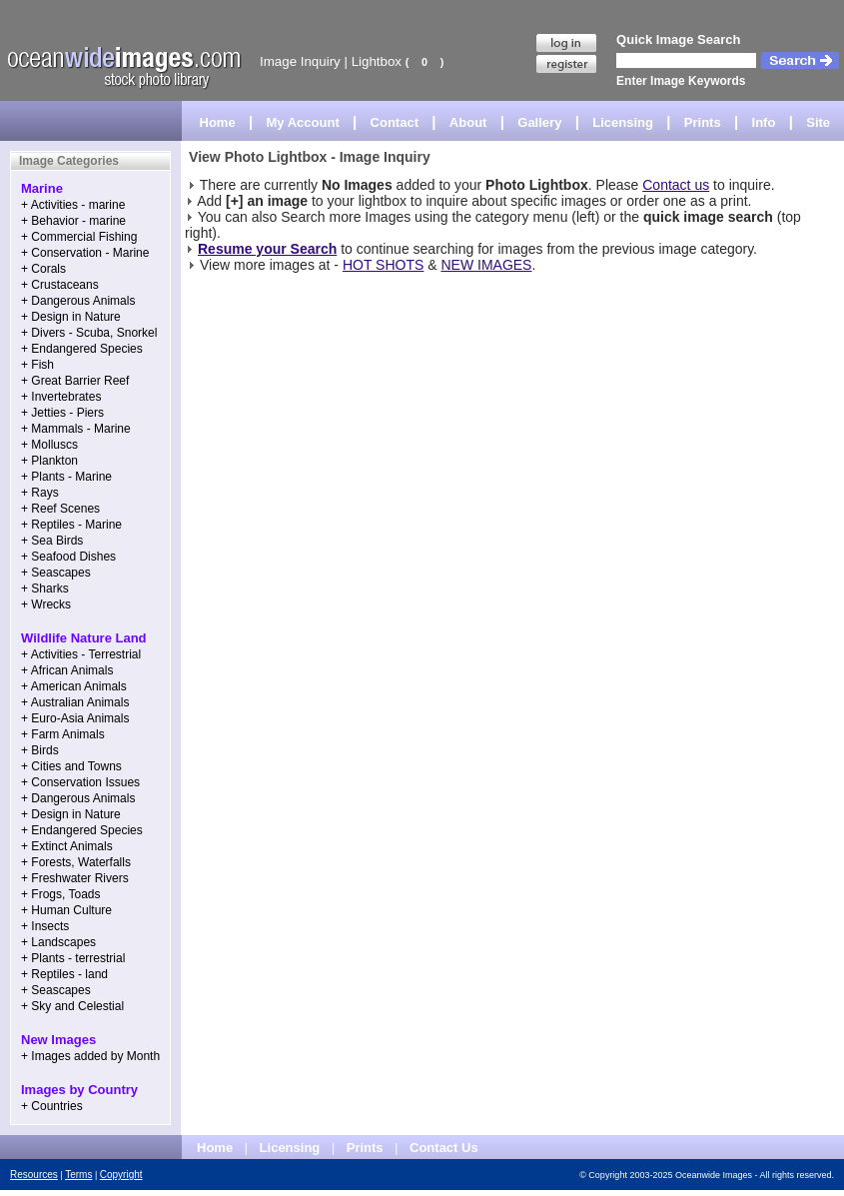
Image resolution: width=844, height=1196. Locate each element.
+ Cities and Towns (71, 766)
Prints (702, 122)
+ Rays (40, 493)
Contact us (675, 185)
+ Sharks (45, 589)
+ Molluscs (49, 445)
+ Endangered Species (82, 349)
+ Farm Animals (63, 734)
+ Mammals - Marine (76, 429)
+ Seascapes (56, 573)
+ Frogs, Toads (61, 894)
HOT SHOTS (383, 265)
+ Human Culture (66, 910)
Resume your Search (267, 249)
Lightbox (377, 61)
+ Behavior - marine (73, 221)
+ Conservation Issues (80, 782)
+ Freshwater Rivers (75, 878)
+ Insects (45, 926)
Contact (395, 122)
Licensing (622, 122)
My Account (303, 122)
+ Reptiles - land (64, 974)
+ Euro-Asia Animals (75, 718)
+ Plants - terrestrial (73, 958)
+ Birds (40, 750)
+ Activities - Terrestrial (81, 654)
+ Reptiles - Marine (71, 525)
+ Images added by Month (90, 1056)
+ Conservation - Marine (85, 253)
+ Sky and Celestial (72, 1006)
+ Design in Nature (71, 317)
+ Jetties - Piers (62, 413)
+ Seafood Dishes (68, 557)
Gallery (539, 122)
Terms (78, 1174)
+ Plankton (49, 461)
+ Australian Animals (75, 702)
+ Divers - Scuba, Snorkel (89, 333)
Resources (34, 1174)
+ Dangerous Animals (78, 301)
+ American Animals (74, 686)
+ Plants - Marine (66, 477)
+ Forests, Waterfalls (76, 862)
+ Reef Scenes (60, 509)
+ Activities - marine (73, 205)
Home (218, 122)
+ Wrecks (46, 604)
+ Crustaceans (60, 285)
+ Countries (52, 1106)
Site (818, 122)
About (468, 122)
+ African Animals (67, 670)
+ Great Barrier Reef (75, 381)
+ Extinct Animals (67, 846)
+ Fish (37, 365)
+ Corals (43, 269)
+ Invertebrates (61, 397)
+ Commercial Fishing (79, 237)
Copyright (121, 1174)
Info (764, 122)
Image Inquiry (300, 61)
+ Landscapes (58, 942)
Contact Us (444, 1147)
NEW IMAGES (485, 265)
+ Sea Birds (52, 541)
